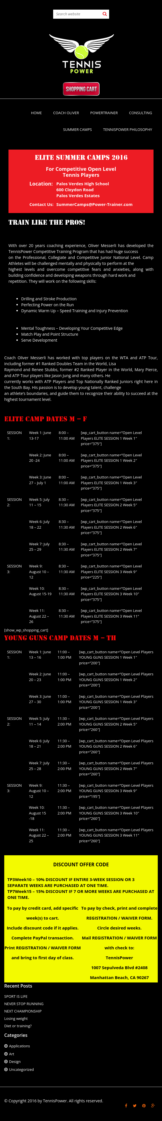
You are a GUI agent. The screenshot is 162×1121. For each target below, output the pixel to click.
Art (11, 1053)
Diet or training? (18, 1025)
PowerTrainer (104, 112)
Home (36, 112)
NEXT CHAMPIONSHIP (23, 1011)
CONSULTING (140, 112)
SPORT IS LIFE (15, 996)
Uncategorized (21, 1069)
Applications (19, 1045)
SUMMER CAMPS (77, 129)
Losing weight (16, 1018)
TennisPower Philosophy (127, 129)
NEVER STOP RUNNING (24, 1003)
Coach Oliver (66, 112)
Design (15, 1061)
